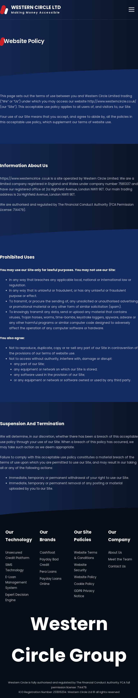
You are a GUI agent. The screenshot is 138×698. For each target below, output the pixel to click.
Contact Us (117, 566)
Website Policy (85, 577)
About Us (115, 552)
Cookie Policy (84, 584)
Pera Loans (48, 571)
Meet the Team (120, 559)
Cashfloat (47, 552)
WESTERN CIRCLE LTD (36, 7)
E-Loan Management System (16, 582)
